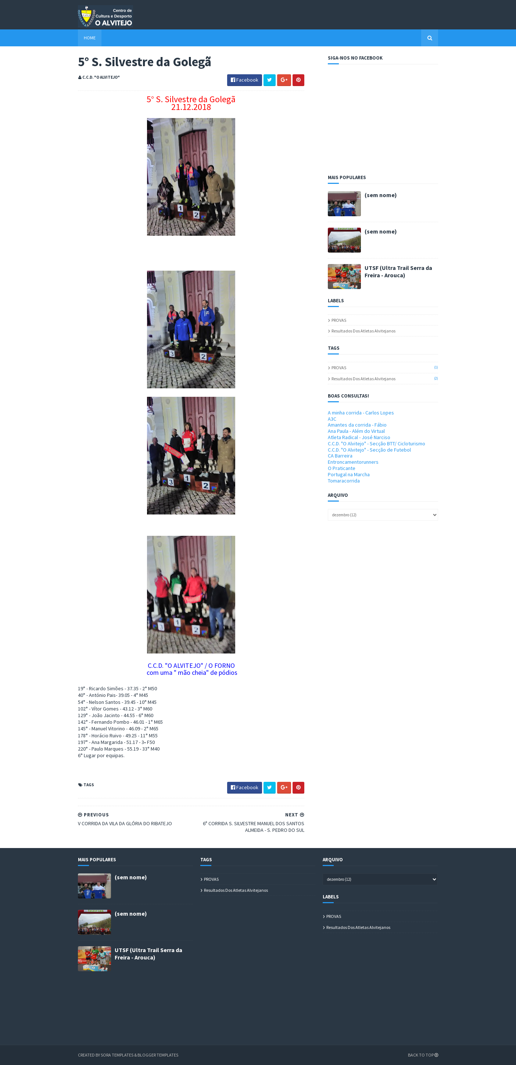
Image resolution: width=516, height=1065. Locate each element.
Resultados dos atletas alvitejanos (363, 331)
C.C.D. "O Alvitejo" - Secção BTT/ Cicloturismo (376, 443)
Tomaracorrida (344, 480)
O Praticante (341, 468)
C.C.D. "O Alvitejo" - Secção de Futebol (369, 449)
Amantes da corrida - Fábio (357, 424)
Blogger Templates (157, 1055)
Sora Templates (117, 1055)
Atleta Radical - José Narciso (359, 437)
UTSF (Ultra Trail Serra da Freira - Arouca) (398, 271)
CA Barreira (340, 455)
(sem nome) (381, 195)
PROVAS (339, 320)
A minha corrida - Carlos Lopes (361, 412)
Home (90, 37)
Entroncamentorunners (353, 462)
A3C (332, 419)
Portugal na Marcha (349, 474)
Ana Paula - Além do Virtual (356, 431)
